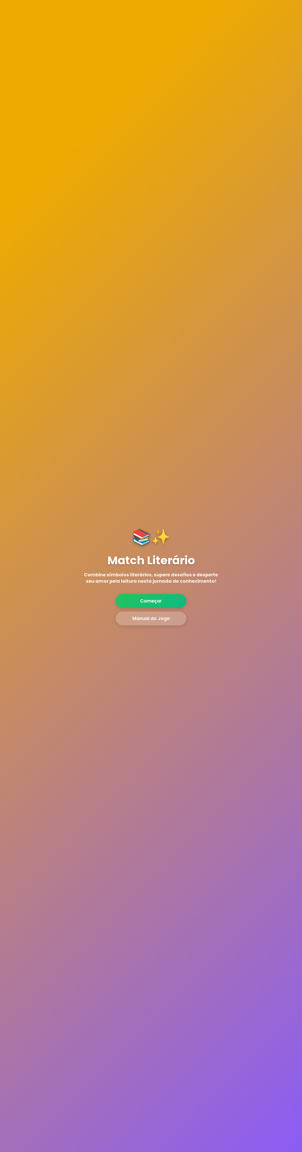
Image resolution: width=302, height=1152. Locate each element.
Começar (151, 601)
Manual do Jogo (151, 618)
